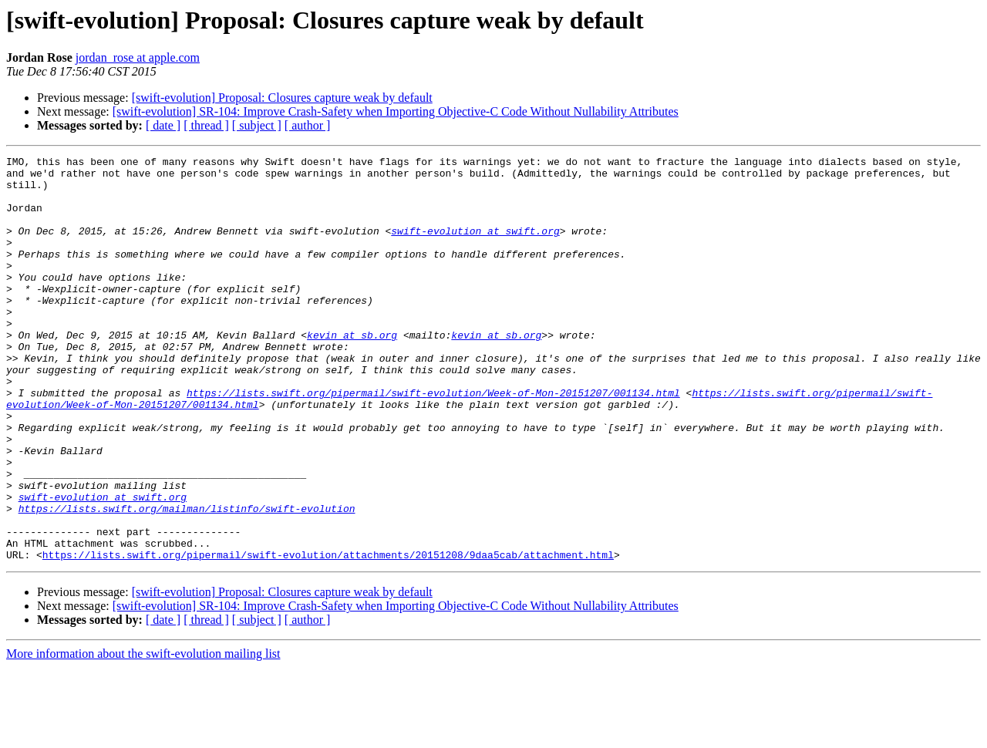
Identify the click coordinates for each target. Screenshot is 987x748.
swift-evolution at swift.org (475, 247)
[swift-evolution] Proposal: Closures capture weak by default (282, 97)
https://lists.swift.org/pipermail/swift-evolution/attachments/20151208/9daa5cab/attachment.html (328, 635)
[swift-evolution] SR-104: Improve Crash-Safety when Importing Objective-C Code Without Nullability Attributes (396, 111)
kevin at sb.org (352, 372)
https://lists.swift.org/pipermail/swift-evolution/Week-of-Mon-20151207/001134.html (433, 441)
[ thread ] (206, 125)
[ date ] (163, 125)
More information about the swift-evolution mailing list (143, 734)
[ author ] (308, 125)
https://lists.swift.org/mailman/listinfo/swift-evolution (187, 580)
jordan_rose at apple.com (138, 57)
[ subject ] (256, 125)
